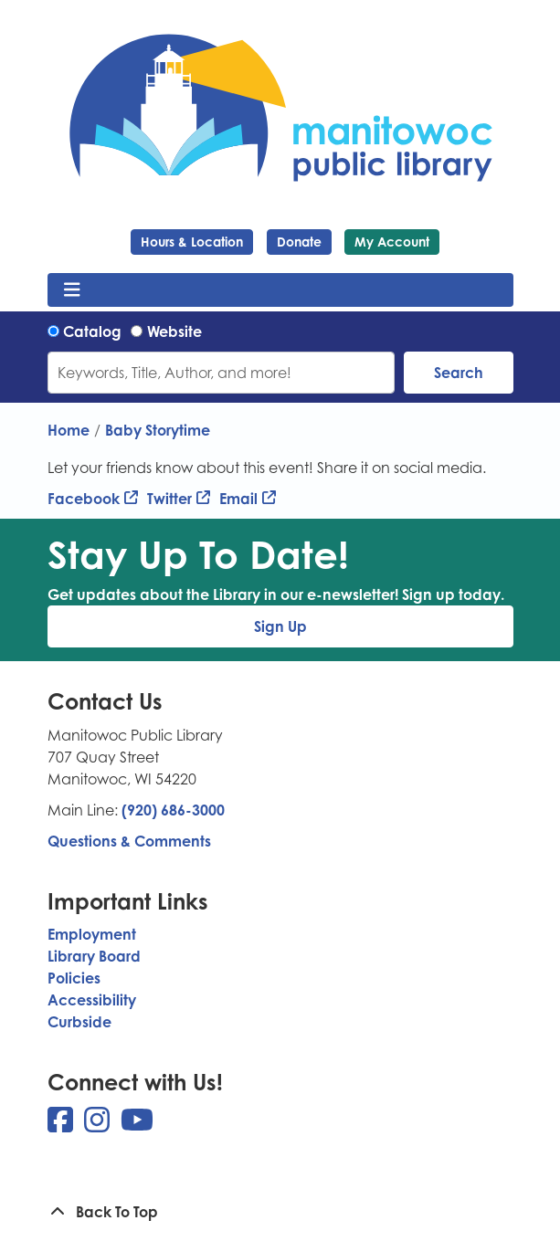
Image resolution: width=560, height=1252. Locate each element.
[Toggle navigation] (73, 290)
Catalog (92, 331)
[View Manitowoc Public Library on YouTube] (137, 1125)
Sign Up (280, 626)
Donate (299, 241)
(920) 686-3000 (173, 810)
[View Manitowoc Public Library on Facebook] (62, 1125)
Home (69, 430)
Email (238, 498)
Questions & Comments (129, 841)
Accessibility (92, 1000)
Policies (74, 978)
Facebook (84, 498)
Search (458, 372)
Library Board (94, 956)
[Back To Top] (280, 1212)
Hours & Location (192, 241)
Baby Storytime (157, 430)
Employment (92, 934)
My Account (391, 241)
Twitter (169, 498)
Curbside (79, 1022)
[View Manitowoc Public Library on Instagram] (98, 1125)
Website (174, 331)
